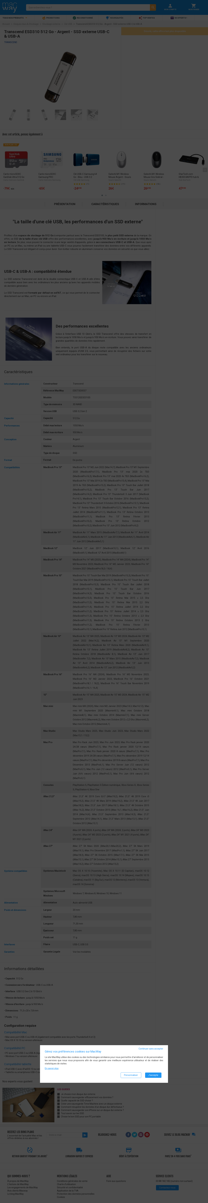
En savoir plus (52, 1068)
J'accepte (153, 1075)
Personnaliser (131, 1075)
